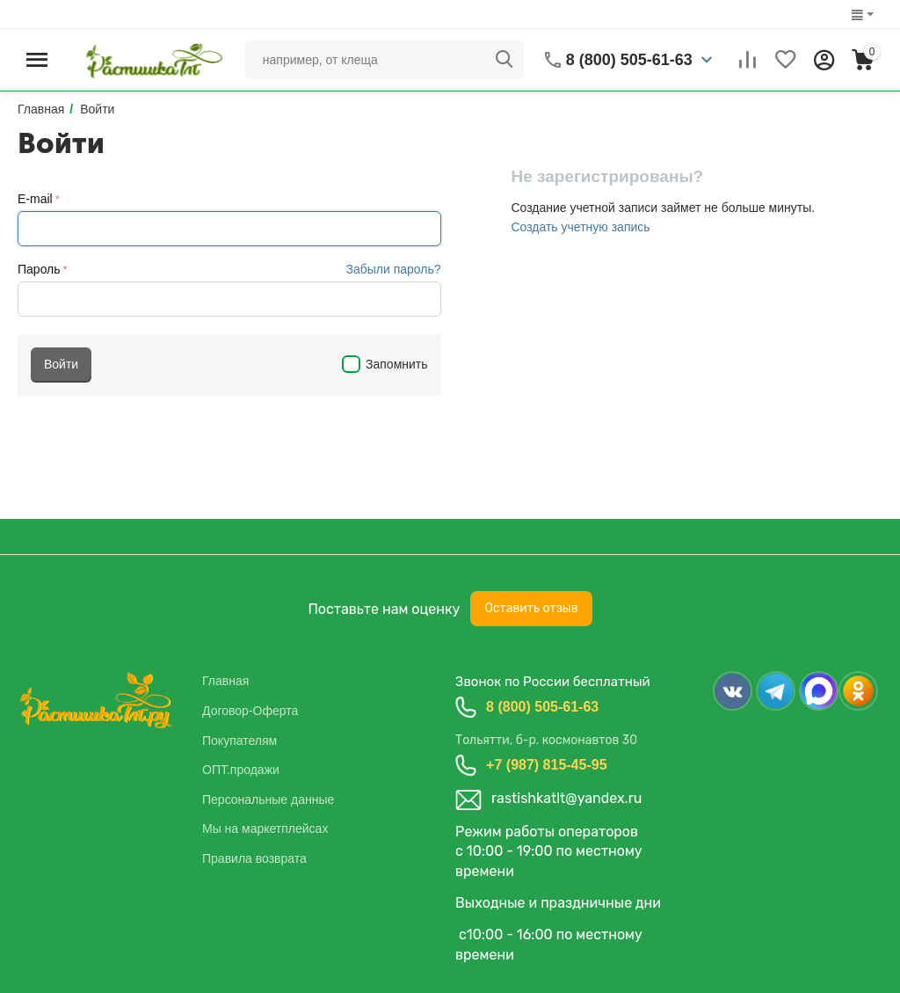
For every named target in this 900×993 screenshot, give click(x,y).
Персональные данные (268, 799)
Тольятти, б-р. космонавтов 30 (546, 740)
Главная (225, 681)
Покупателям (239, 741)
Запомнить (384, 364)
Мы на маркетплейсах (265, 828)
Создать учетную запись (580, 227)
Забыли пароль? (392, 269)
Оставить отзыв (530, 608)
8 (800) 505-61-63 (542, 706)
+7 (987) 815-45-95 (546, 764)
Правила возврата (254, 858)
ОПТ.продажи (240, 770)
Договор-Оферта (250, 711)
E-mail (35, 199)
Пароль (39, 269)
